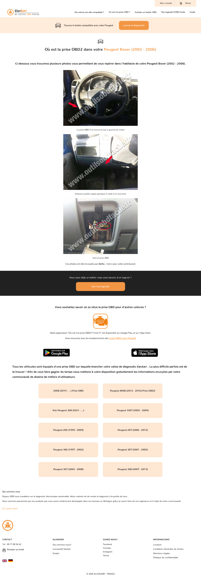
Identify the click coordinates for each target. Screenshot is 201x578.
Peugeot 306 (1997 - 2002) (68, 449)
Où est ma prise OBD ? (119, 12)
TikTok (106, 556)
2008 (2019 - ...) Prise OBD (68, 391)
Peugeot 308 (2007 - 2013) (133, 469)
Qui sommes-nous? (62, 545)
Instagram (107, 552)
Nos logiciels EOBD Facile (173, 12)
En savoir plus (10, 508)
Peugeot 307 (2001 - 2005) (133, 449)
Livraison (157, 545)
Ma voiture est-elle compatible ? (89, 12)
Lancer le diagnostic (134, 25)
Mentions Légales (161, 553)
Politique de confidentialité (165, 558)
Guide (192, 12)
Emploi (56, 553)
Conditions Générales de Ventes (168, 549)
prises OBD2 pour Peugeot (122, 338)
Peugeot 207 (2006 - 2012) (133, 430)
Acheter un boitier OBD (145, 12)
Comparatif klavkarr (62, 549)
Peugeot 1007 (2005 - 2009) (133, 410)
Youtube (107, 548)
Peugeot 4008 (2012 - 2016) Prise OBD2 (132, 391)
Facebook (107, 544)
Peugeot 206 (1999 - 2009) (68, 430)
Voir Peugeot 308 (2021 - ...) (68, 410)
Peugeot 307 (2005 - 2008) (68, 469)
